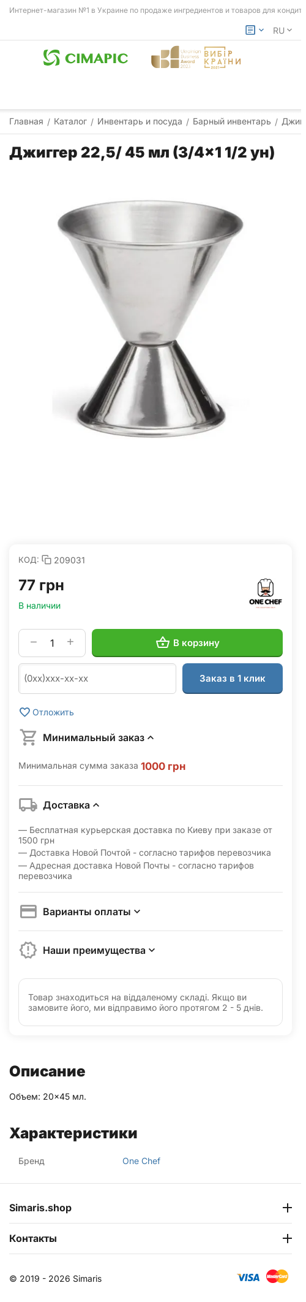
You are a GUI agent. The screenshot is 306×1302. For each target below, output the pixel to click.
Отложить (46, 712)
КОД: (28, 560)
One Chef (141, 1160)
